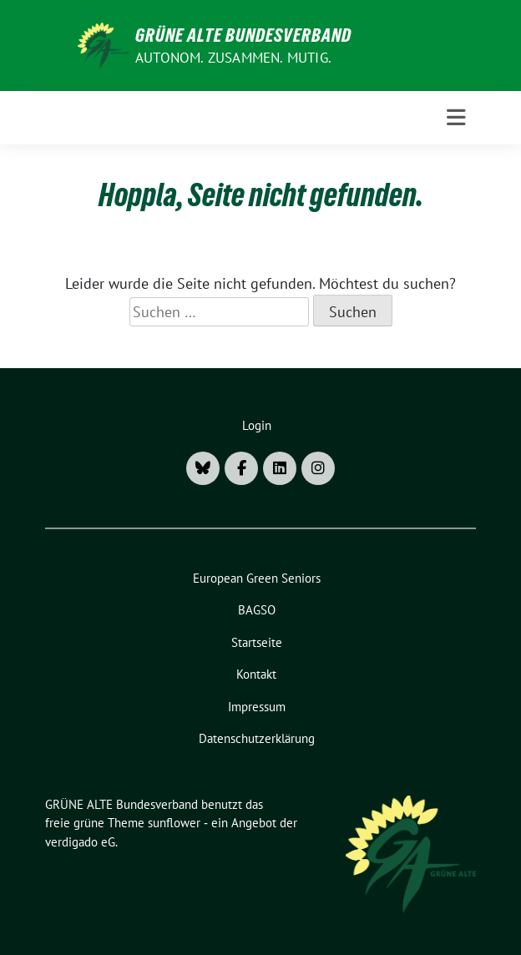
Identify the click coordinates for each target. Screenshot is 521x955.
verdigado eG (80, 842)
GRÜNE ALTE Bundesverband (243, 35)
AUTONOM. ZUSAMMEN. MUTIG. (233, 57)
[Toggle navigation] (456, 118)
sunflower (174, 823)
